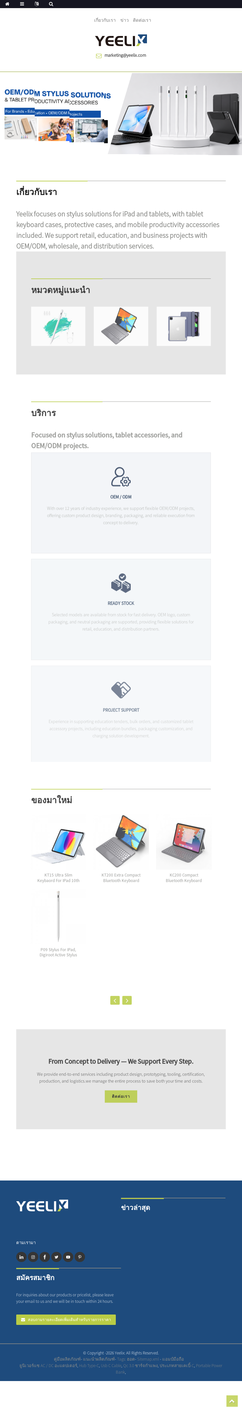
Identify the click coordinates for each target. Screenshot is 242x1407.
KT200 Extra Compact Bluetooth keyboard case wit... (121, 886)
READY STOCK (121, 614)
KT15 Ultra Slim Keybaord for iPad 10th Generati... (58, 886)
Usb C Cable (111, 1365)
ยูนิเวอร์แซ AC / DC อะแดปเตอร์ (48, 1365)
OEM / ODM (120, 506)
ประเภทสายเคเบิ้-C (177, 1365)
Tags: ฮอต (126, 1359)
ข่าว (124, 20)
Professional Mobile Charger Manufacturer (206, 1369)
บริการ (43, 418)
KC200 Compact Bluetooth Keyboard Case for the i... (184, 886)
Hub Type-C (89, 1365)
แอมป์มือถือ (173, 1359)
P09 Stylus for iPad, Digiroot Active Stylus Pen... (58, 960)
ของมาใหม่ (51, 805)
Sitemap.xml (148, 1359)
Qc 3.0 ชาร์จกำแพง (140, 1365)
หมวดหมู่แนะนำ (60, 295)
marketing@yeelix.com (125, 55)
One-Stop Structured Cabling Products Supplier (207, 1369)
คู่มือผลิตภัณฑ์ (67, 1359)
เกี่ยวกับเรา (105, 20)
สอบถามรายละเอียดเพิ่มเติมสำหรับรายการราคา (69, 1319)
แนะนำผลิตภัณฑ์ (99, 1359)
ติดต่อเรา (142, 20)
